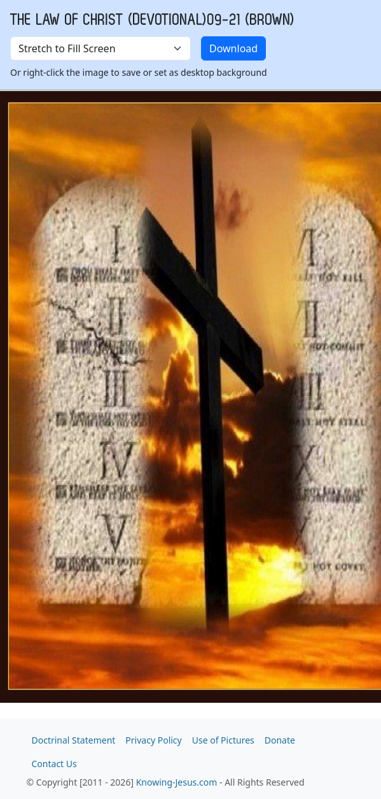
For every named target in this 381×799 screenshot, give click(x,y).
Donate (280, 740)
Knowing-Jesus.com (177, 782)
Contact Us (54, 764)
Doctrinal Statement (74, 740)
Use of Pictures (223, 740)
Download (233, 48)
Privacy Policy (153, 740)
